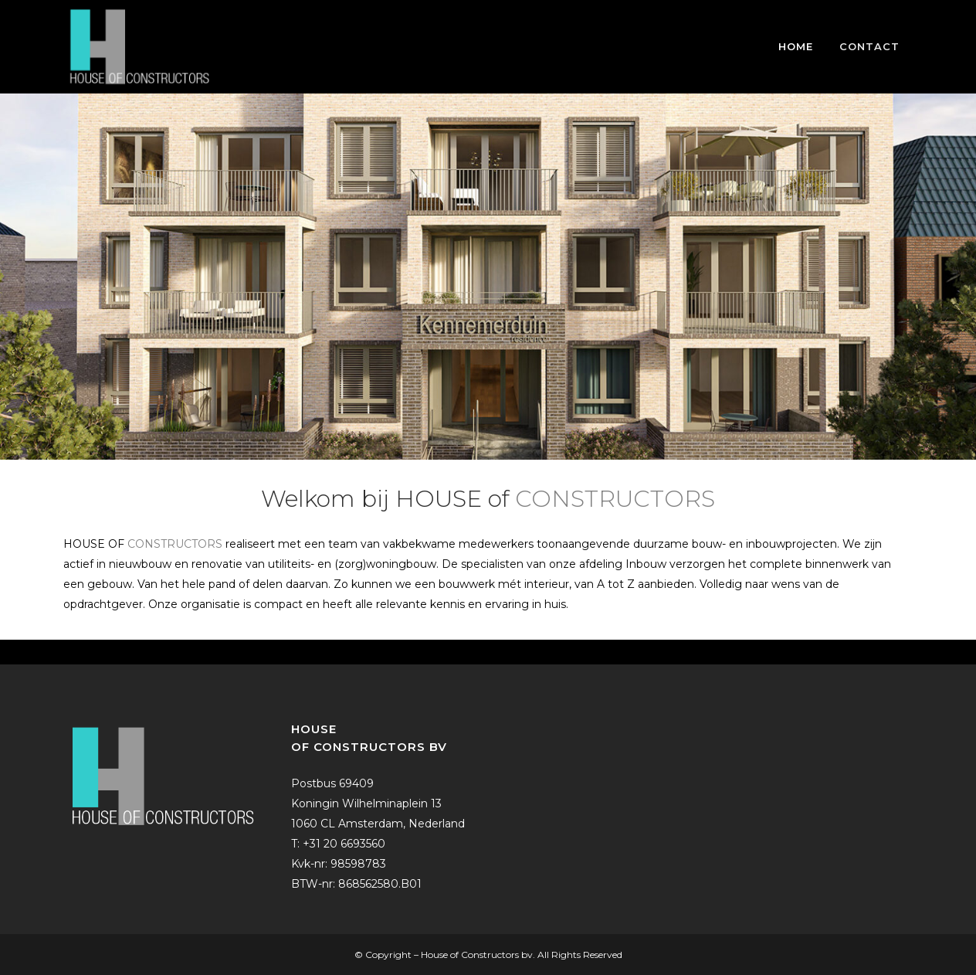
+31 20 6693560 (344, 844)
